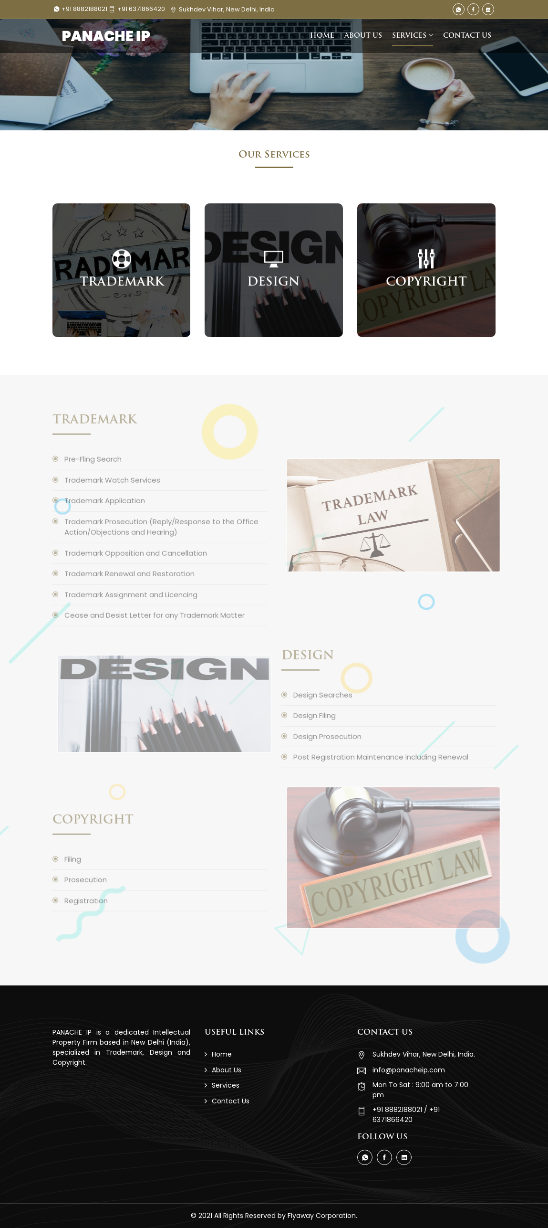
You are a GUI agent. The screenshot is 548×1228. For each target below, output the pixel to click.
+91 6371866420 (137, 8)
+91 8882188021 (81, 8)
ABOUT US (363, 36)
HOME (322, 36)
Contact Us (230, 1101)
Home (222, 1054)
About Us (226, 1070)
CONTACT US (467, 36)
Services (225, 1085)
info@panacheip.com (408, 1070)
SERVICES (409, 36)
